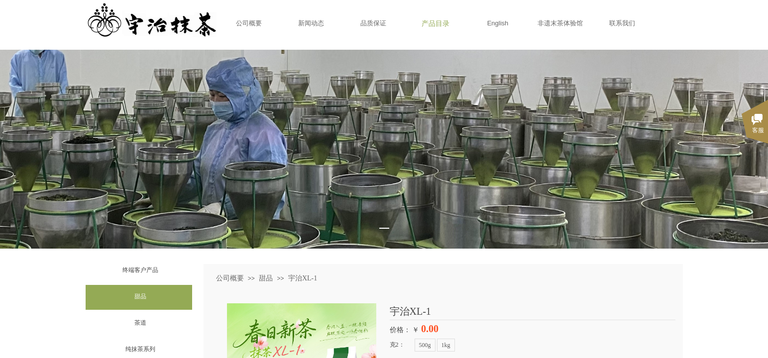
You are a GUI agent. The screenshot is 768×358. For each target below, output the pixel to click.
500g (425, 345)
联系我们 (622, 23)
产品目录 (435, 23)
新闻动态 (311, 23)
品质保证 (373, 23)
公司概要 (249, 23)
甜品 (140, 296)
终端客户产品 (140, 270)
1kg (445, 345)
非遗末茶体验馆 (560, 23)
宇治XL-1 (302, 278)
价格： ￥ (405, 330)
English (498, 23)
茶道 (140, 322)
